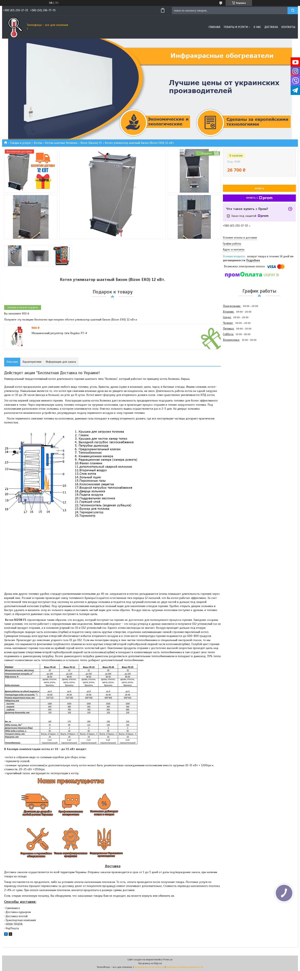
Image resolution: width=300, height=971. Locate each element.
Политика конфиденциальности (184, 967)
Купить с (259, 198)
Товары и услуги (236, 27)
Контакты (288, 27)
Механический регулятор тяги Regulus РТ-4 (59, 333)
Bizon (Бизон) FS (91, 143)
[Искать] (293, 10)
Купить (259, 188)
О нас (257, 27)
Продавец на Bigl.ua (150, 963)
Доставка (271, 27)
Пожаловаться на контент (149, 967)
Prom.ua (167, 959)
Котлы (38, 143)
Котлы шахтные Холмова (61, 143)
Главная (214, 27)
